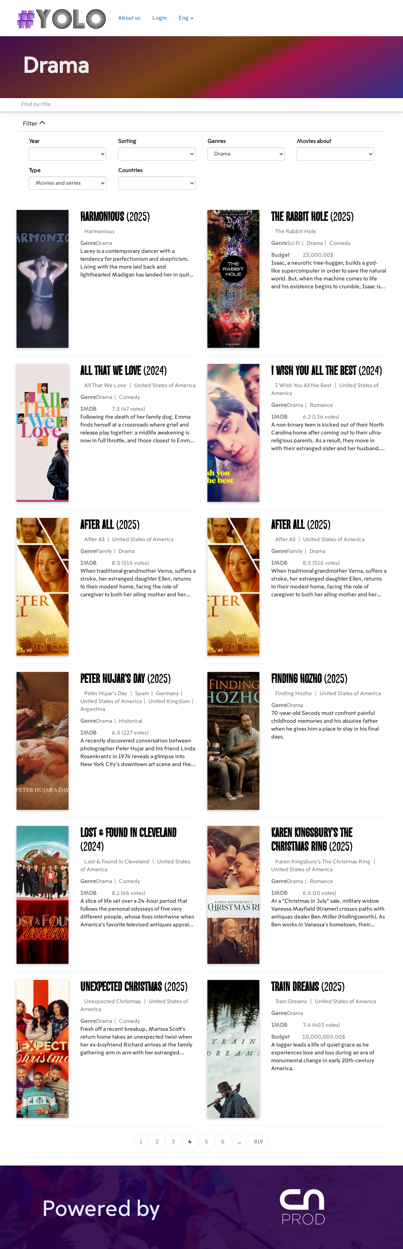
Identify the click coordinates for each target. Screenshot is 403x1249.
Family (104, 551)
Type (35, 170)
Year (34, 141)
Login (159, 18)
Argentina (92, 709)
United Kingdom (169, 701)
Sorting (127, 141)
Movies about (314, 141)
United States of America (165, 385)
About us (129, 18)
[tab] (201, 124)
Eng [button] (186, 18)
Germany (167, 693)
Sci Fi (293, 243)
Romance (321, 405)
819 (258, 1142)
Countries (130, 170)
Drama (104, 243)
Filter (34, 124)
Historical (130, 721)
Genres (216, 141)
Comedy (340, 243)
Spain (142, 693)
